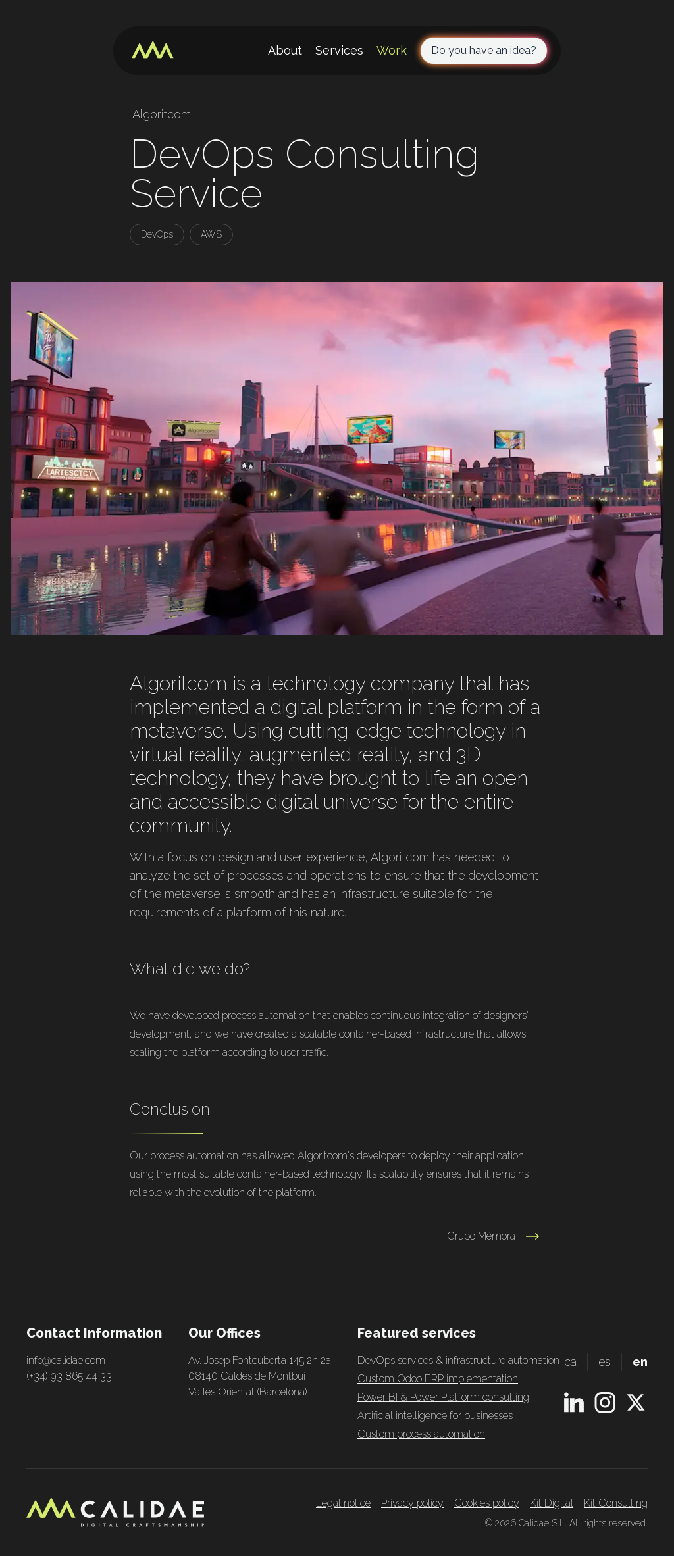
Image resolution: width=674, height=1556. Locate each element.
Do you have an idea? (483, 50)
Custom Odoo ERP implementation (437, 1378)
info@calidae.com (65, 1360)
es (604, 1361)
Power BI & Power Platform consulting (443, 1397)
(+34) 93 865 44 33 (69, 1376)
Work (391, 50)
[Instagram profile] (604, 1402)
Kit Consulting (616, 1503)
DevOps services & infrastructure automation (458, 1360)
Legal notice (343, 1503)
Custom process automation (421, 1434)
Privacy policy (412, 1503)
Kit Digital (551, 1503)
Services (339, 50)
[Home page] (153, 50)
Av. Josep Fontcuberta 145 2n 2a (259, 1360)
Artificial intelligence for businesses (435, 1415)
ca (570, 1361)
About (285, 50)
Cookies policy (486, 1503)
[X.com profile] (636, 1402)
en (640, 1361)
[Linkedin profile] (574, 1402)
